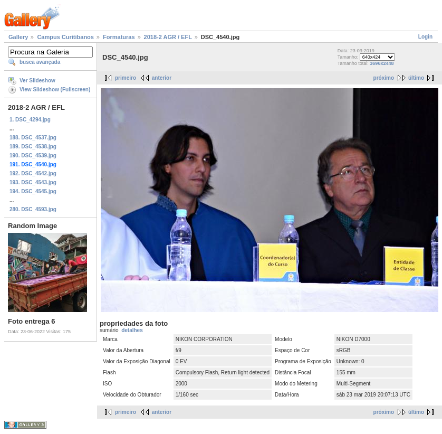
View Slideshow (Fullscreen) (55, 89)
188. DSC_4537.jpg (32, 137)
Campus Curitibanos (65, 37)
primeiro (125, 78)
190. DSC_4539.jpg (32, 155)
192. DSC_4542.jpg (32, 173)
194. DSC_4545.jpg (32, 191)
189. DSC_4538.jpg (32, 146)
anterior (161, 78)
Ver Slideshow (37, 80)
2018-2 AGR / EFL (168, 37)
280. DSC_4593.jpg (32, 209)
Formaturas (119, 37)
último (416, 78)
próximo (383, 78)
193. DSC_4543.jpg (32, 182)
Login (425, 37)
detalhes (132, 330)
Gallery (18, 37)
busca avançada (40, 62)
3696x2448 (381, 63)
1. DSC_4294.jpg (30, 119)
